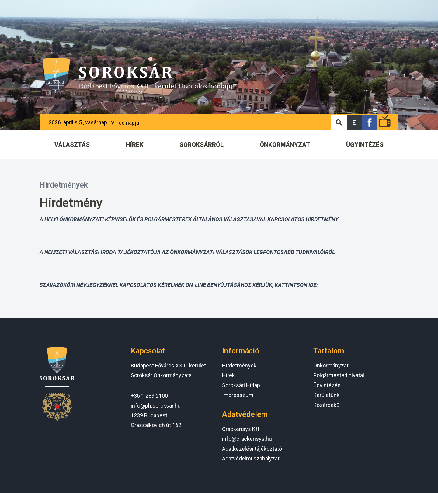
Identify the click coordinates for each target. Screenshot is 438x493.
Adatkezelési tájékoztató (252, 449)
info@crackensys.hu (247, 439)
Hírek (228, 375)
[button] (354, 122)
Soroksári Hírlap (241, 385)
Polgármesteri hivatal (338, 375)
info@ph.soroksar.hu (156, 405)
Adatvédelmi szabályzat (251, 458)
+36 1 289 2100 (149, 395)
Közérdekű (326, 405)
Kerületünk (326, 395)
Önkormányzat (331, 365)
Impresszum (237, 395)
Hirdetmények (64, 185)
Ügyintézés (327, 385)
